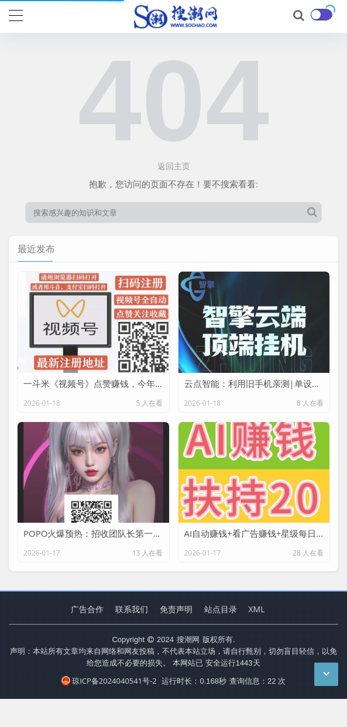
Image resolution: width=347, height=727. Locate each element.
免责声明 (176, 609)
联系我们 (131, 609)
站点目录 (220, 609)
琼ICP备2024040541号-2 (109, 680)
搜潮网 (188, 639)
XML (257, 609)
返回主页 (173, 166)
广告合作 (87, 609)
